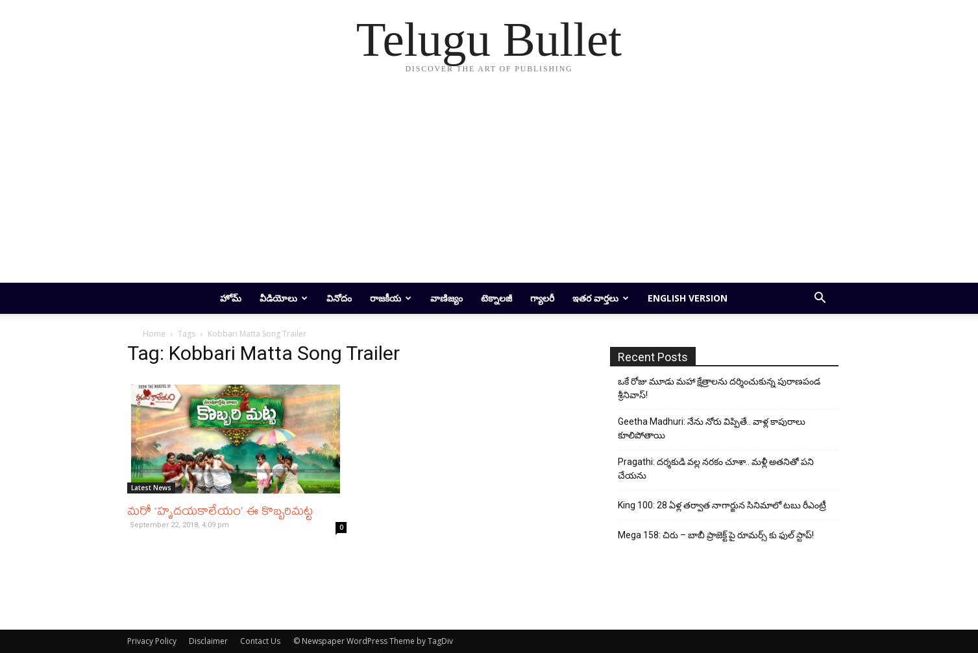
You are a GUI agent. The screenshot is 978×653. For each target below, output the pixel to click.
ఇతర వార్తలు (600, 298)
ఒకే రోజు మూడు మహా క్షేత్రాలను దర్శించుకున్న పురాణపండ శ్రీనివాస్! (719, 388)
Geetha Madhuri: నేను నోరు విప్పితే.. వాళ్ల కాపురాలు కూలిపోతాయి (711, 428)
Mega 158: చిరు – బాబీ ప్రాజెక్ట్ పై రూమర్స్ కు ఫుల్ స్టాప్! (716, 535)
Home (154, 333)
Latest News (151, 487)
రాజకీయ (390, 298)
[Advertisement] (489, 185)
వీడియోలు (284, 298)
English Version (687, 298)
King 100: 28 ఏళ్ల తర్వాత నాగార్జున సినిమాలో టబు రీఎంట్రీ (722, 505)
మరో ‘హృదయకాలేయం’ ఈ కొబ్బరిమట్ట (220, 510)
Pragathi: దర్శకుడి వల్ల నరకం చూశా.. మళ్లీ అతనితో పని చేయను (716, 469)
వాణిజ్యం (446, 298)
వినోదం (339, 298)
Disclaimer (208, 641)
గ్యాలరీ (542, 298)
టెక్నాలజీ (496, 298)
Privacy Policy (152, 641)
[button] (820, 299)
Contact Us (260, 641)
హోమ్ (230, 298)
